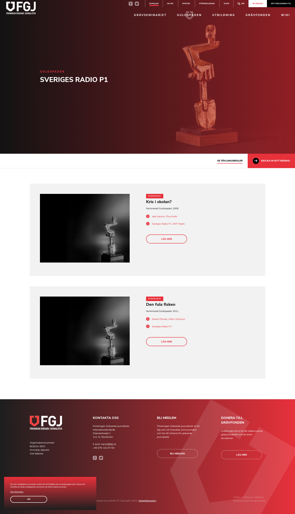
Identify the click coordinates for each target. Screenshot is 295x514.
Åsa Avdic (171, 216)
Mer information (16, 492)
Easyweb (238, 500)
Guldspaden (189, 15)
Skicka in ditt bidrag (271, 161)
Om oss (170, 3)
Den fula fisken (160, 304)
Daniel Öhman (159, 319)
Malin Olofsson (177, 319)
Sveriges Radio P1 (162, 223)
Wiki (285, 15)
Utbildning (223, 15)
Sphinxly (249, 497)
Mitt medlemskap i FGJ (281, 3)
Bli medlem (258, 3)
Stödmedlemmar (207, 3)
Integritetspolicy (147, 500)
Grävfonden (258, 15)
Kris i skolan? (158, 202)
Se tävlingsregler (230, 160)
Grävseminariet (150, 15)
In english (154, 3)
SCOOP (226, 3)
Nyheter (186, 3)
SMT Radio (179, 223)
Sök (241, 3)
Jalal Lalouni (158, 216)
